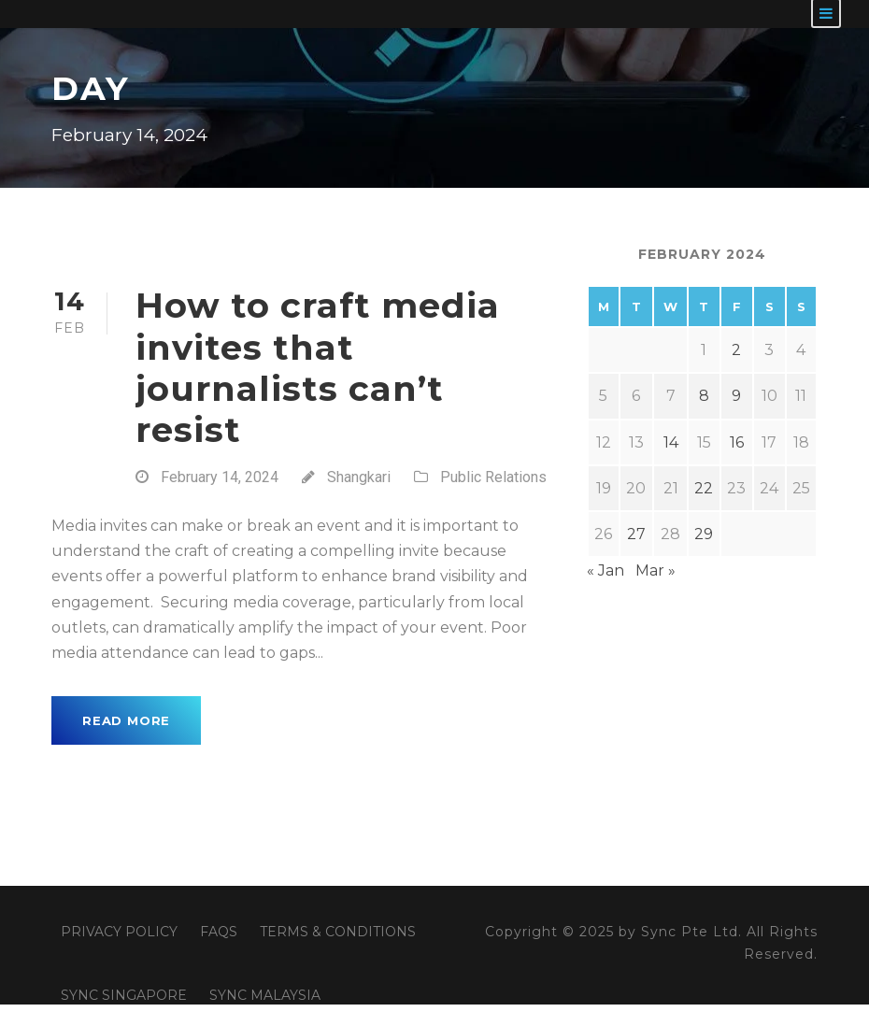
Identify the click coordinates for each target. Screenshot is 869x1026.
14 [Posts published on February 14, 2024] (670, 442)
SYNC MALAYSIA (265, 995)
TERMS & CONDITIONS (338, 931)
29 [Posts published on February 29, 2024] (703, 534)
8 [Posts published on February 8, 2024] (704, 396)
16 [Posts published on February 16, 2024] (737, 442)
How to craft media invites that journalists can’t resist (317, 367)
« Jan (605, 570)
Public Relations (493, 477)
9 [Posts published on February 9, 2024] (736, 396)
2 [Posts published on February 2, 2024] (736, 350)
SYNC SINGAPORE (124, 995)
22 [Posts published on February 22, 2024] (703, 488)
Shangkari (359, 477)
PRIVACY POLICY (119, 931)
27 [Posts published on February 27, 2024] (636, 534)
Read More (126, 720)
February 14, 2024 (219, 477)
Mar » (655, 570)
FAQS (218, 931)
